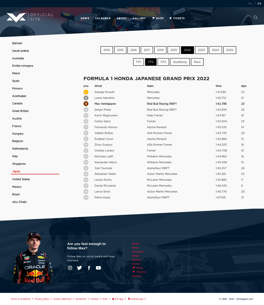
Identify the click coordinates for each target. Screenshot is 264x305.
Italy (15, 156)
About (122, 18)
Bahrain (17, 43)
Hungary (17, 133)
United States (21, 179)
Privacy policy (42, 299)
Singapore (19, 164)
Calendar (103, 18)
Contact (94, 299)
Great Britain (20, 111)
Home (136, 243)
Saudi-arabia (20, 51)
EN (259, 4)
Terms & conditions (21, 299)
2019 (174, 50)
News (85, 18)
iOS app (117, 299)
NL (250, 4)
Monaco (17, 88)
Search (255, 17)
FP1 (138, 62)
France (16, 126)
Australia (18, 58)
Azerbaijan (19, 96)
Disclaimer (80, 299)
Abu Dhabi (19, 202)
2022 (187, 50)
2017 (147, 50)
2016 (133, 50)
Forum (136, 263)
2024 (215, 50)
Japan (16, 171)
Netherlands (20, 148)
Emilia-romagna (22, 66)
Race (197, 62)
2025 (229, 50)
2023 (201, 50)
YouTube (98, 268)
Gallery (139, 18)
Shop (158, 18)
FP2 (151, 62)
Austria (17, 118)
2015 (120, 50)
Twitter (79, 268)
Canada (17, 103)
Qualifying (180, 62)
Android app (135, 299)
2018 (160, 50)
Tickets (177, 18)
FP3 (163, 62)
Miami (16, 73)
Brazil (16, 194)
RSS (105, 299)
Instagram (70, 268)
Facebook (89, 268)
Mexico (16, 187)
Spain (16, 81)
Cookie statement (62, 299)
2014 (107, 50)
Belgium (17, 141)
